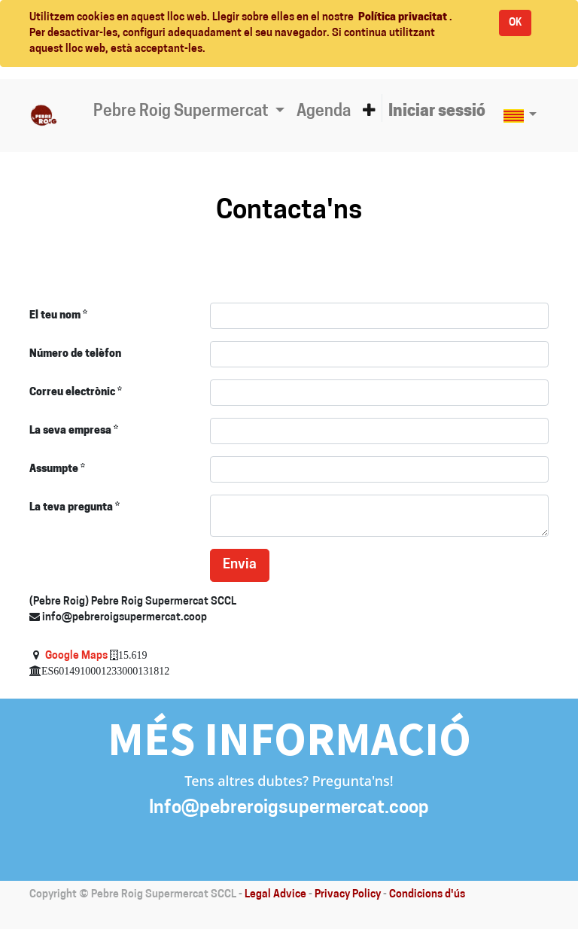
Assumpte (53, 469)
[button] (369, 112)
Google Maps (76, 656)
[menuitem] (324, 112)
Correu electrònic (72, 392)
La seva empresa (70, 431)
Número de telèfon (75, 354)
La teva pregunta (71, 507)
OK (515, 23)
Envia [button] (240, 565)
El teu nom (55, 315)
